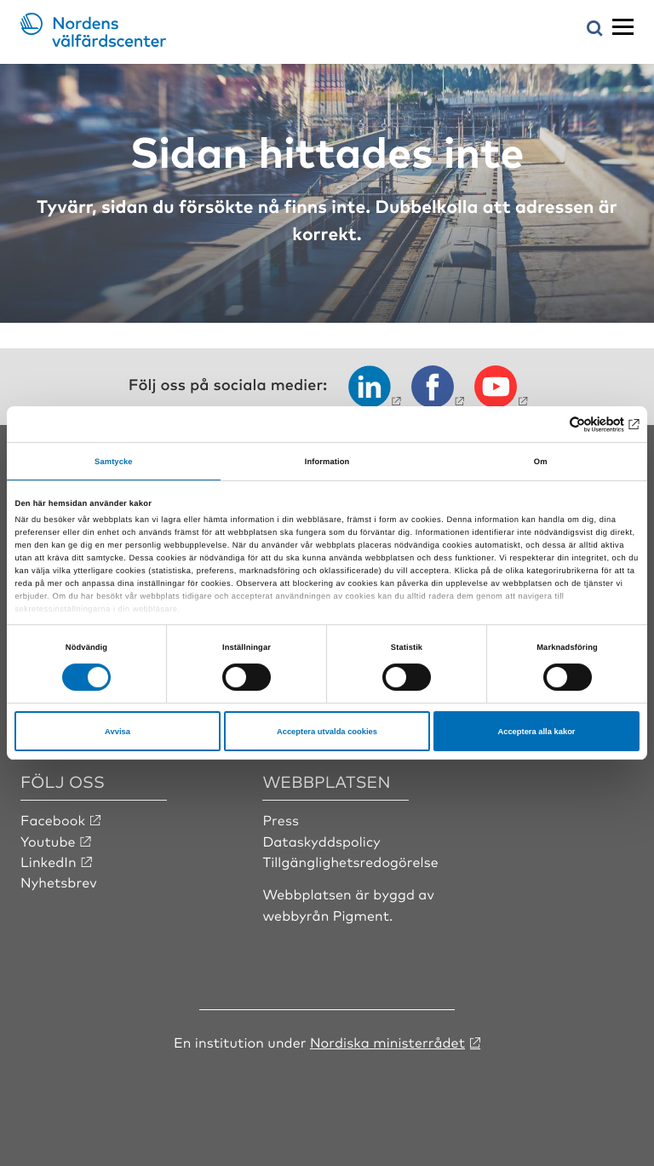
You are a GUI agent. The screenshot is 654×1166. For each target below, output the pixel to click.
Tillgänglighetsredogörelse (350, 861)
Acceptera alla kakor (536, 731)
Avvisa (117, 731)
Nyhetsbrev (58, 881)
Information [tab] (327, 461)
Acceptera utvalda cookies (327, 731)
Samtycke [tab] (114, 461)
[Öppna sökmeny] (595, 29)
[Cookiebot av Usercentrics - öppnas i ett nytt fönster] (565, 424)
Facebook (52, 819)
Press (280, 819)
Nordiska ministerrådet (387, 1041)
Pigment (361, 914)
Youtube (48, 840)
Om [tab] (541, 461)
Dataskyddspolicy (321, 840)
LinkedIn (48, 861)
